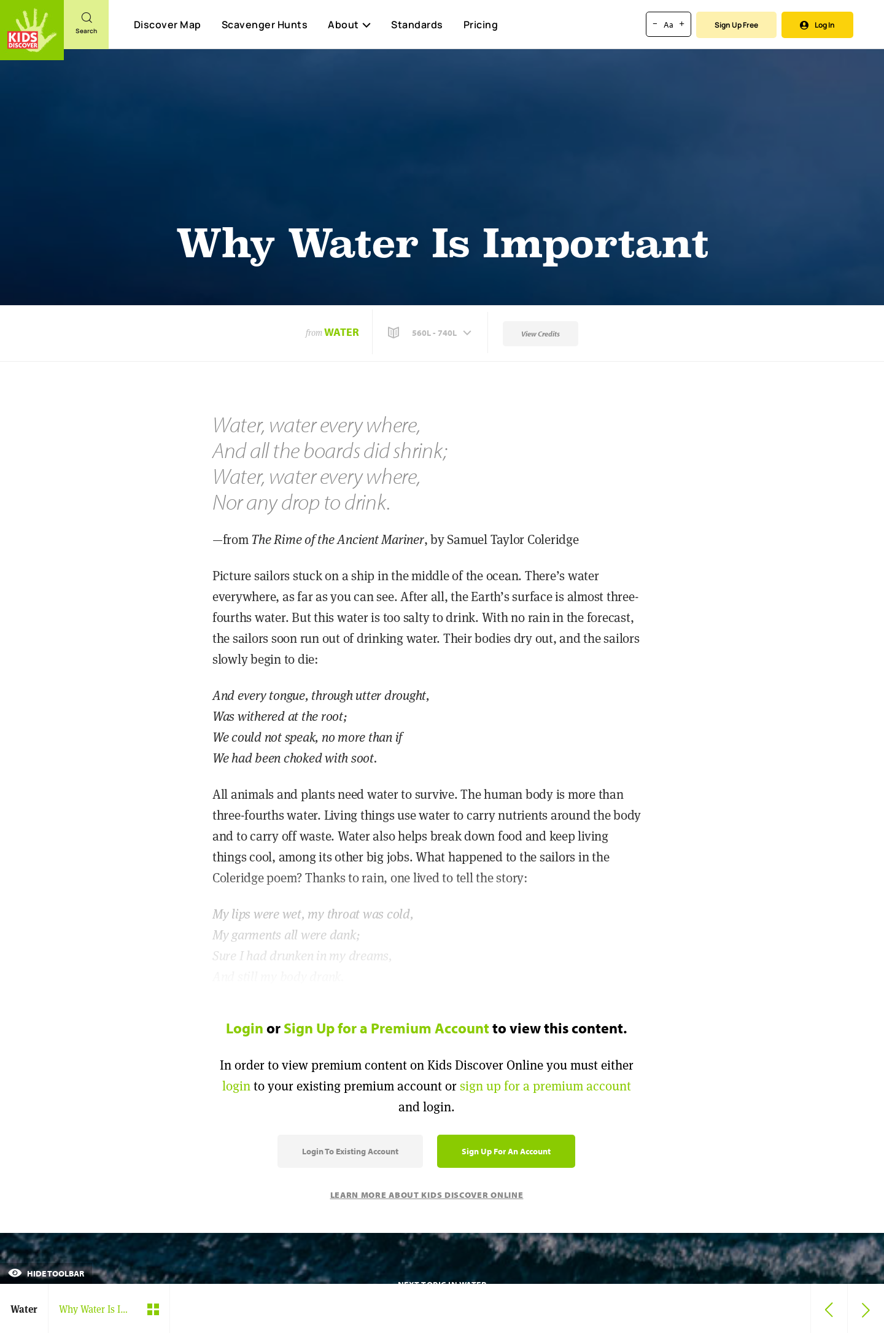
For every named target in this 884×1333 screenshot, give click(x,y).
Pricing (480, 24)
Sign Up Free (736, 25)
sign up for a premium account (545, 1086)
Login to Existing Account (350, 1151)
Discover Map (167, 25)
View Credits (540, 333)
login (236, 1086)
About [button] (349, 24)
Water (341, 332)
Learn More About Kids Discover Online (427, 1194)
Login (244, 1028)
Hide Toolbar (46, 1273)
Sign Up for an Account (506, 1151)
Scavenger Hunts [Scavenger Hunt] (264, 25)
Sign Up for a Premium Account (386, 1028)
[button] (431, 332)
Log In (817, 25)
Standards (417, 24)
